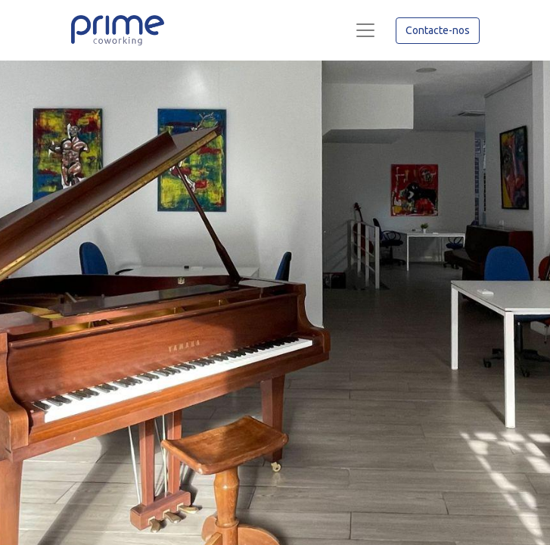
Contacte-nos (438, 30)
